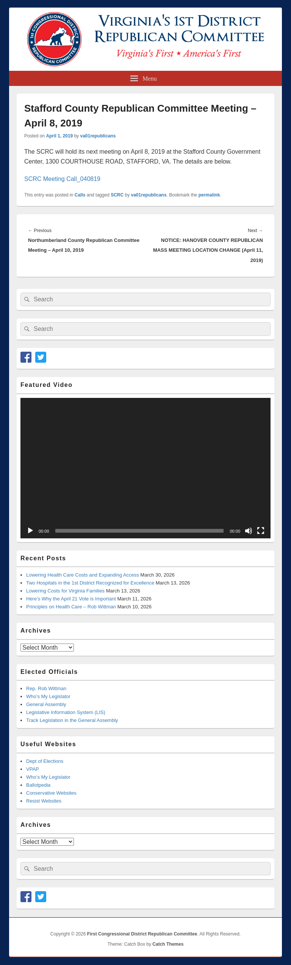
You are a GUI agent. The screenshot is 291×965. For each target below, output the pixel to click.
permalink (209, 195)
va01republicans (98, 136)
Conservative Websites (51, 793)
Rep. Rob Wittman (46, 688)
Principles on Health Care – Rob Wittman (71, 607)
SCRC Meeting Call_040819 (62, 179)
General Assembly (46, 704)
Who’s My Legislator (48, 696)
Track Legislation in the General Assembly (72, 720)
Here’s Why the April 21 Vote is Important (71, 599)
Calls (80, 195)
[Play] (30, 531)
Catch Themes (167, 944)
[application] (145, 468)
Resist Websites (43, 801)
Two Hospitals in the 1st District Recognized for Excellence (90, 583)
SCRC (117, 195)
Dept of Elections (44, 761)
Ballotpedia (38, 785)
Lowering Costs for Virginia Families (65, 591)
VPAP (32, 769)
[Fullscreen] (260, 531)
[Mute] (248, 531)
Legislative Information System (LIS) (65, 712)
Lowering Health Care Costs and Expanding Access (82, 575)
